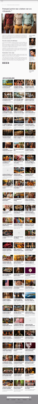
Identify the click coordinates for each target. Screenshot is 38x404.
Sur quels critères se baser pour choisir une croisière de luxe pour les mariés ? (30, 301)
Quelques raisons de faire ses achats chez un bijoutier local (19, 313)
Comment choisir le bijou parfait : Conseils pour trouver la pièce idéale (19, 125)
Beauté (8, 399)
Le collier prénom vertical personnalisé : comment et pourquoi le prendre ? (30, 238)
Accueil (2, 4)
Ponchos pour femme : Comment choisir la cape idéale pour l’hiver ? (30, 125)
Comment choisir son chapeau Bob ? (7, 212)
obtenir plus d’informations (7, 43)
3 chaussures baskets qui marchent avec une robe (19, 325)
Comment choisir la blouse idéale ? (6, 200)
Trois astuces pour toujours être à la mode (29, 287)
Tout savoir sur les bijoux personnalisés (19, 287)
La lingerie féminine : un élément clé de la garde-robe (8, 175)
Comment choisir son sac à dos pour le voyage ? (19, 362)
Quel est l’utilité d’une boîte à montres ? (7, 275)
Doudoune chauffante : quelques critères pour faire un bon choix (7, 250)
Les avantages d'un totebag (17, 200)
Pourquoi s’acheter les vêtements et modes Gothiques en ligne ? (7, 137)
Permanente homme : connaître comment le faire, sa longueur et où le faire (30, 151)
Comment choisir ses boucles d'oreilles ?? (7, 312)
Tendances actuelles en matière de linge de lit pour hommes (29, 100)
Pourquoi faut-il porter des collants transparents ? (18, 238)
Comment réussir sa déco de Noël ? (8, 237)
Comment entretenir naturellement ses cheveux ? (29, 175)
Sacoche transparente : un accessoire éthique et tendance (30, 163)
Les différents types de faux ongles (29, 387)
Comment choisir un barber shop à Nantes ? (29, 337)
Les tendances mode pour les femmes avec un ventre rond (8, 100)
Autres (5, 4)
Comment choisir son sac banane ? (8, 187)
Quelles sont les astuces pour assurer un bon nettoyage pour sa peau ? (32, 59)
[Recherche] (18, 397)
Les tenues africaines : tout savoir (29, 375)
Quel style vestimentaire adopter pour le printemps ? (7, 225)
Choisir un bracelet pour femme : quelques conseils (19, 137)
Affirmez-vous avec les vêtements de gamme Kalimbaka (29, 225)
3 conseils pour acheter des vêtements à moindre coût (8, 363)
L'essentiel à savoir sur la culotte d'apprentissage (7, 350)
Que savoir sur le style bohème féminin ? (18, 387)
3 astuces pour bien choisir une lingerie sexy (30, 325)
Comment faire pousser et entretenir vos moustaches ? (18, 338)
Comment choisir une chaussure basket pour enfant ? (7, 263)
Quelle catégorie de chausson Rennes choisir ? (19, 250)
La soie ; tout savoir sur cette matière (18, 162)
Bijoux (19, 399)
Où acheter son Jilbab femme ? (18, 350)
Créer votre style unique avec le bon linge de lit (18, 99)
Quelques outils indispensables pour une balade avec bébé (7, 325)
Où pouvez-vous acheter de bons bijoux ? (18, 212)
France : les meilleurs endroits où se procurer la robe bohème (30, 200)
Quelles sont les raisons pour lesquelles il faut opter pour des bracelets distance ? (7, 376)
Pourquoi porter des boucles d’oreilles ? (29, 250)
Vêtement (24, 399)
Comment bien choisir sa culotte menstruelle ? (30, 350)
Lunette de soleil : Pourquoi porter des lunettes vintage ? (18, 175)
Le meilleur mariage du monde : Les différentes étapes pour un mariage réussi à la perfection (7, 125)
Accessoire (13, 399)
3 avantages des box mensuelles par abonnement (6, 163)
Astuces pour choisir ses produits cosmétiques (7, 387)
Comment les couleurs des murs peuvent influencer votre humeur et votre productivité (7, 88)
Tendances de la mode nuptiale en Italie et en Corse (29, 87)
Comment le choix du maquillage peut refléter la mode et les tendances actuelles (18, 88)
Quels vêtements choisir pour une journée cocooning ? (18, 263)
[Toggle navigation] (2, 1)
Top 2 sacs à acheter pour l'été (19, 150)
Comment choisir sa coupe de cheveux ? (32, 47)
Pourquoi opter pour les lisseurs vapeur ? (18, 275)
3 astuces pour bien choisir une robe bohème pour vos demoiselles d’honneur (30, 313)
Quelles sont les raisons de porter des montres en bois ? (30, 137)
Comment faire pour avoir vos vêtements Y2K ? (30, 112)
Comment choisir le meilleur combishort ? (7, 300)
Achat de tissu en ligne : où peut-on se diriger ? (18, 225)
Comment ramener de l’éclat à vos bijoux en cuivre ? (29, 263)
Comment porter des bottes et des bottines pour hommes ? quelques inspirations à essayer (30, 213)
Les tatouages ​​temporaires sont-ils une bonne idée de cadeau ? (8, 150)
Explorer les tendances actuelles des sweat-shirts (19, 112)
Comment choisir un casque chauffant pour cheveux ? (18, 300)
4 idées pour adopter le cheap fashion (18, 187)
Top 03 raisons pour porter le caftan (31, 71)
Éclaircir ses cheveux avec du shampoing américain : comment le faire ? (8, 288)
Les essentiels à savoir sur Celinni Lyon (30, 275)
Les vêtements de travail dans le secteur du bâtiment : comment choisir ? (30, 188)
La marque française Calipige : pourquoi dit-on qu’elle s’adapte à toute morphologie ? (8, 338)
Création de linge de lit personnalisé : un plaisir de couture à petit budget (8, 112)
